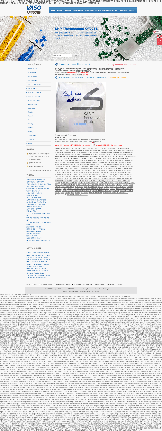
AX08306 (75, 181)
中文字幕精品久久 (69, 393)
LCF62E (96, 166)
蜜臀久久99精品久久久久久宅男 (130, 367)
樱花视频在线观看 (126, 323)
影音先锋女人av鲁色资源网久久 (128, 365)
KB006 (106, 173)
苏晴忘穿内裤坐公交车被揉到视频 (121, 418)
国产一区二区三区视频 (11, 306)
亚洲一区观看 (148, 428)
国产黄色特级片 (113, 430)
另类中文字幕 (104, 349)
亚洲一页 (47, 333)
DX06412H (71, 177)
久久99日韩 (30, 418)
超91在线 (55, 406)
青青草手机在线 (32, 399)
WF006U (72, 185)
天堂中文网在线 (69, 363)
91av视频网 (115, 329)
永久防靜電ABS (31, 202)
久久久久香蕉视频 (54, 300)
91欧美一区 (28, 406)
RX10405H (101, 191)
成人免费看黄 (53, 323)
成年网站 (6, 347)
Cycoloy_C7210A (104, 181)
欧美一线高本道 (130, 414)
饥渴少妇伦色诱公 (27, 331)
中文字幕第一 (112, 321)
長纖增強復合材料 (31, 184)
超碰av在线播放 (55, 383)
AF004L (108, 179)
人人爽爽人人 (132, 319)
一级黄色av (105, 381)
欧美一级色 (130, 357)
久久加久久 (60, 393)
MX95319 (83, 164)
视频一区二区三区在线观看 (90, 373)
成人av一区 (27, 361)
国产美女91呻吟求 (12, 319)
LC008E (88, 191)
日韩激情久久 (150, 395)
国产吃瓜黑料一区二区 (87, 300)
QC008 (107, 160)
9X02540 (71, 179)
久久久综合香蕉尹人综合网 (56, 321)
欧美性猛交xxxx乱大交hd (42, 365)
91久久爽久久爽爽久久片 (20, 329)
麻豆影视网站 (58, 385)
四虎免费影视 (57, 424)
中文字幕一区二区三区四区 (120, 385)
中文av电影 (61, 335)
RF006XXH (124, 193)
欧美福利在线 (11, 321)
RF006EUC (122, 154)
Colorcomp (31, 108)
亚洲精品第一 (110, 315)
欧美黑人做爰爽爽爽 (21, 353)
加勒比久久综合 (107, 355)
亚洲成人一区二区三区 (74, 298)
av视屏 (87, 327)
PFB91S (114, 158)
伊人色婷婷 (69, 430)
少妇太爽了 (132, 379)
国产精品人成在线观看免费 (28, 359)
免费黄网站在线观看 (39, 406)
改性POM (29, 195)
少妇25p (140, 430)
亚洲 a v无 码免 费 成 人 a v (137, 315)
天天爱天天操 (138, 343)
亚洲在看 (96, 367)
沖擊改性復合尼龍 (31, 188)
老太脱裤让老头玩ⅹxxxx (140, 323)
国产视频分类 (24, 304)
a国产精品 (42, 311)
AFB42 (118, 179)
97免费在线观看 (37, 335)
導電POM (38, 209)
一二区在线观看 (65, 373)
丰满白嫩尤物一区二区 (111, 426)
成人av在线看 (34, 410)
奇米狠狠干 (133, 329)
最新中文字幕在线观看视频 (69, 306)
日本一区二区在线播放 (50, 304)
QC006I (64, 189)
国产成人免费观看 (92, 399)
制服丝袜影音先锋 (98, 401)
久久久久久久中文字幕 (89, 329)
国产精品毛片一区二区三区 (69, 395)
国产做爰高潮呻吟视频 (7, 345)
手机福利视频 (14, 406)
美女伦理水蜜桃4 (57, 351)
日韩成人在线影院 (94, 359)
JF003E (124, 170)
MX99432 (89, 164)
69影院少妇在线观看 (148, 335)
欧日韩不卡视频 (108, 391)
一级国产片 (129, 349)
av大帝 (52, 331)
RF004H (62, 156)
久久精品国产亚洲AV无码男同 (27, 367)
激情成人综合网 (88, 357)
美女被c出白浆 (128, 335)
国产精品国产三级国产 (108, 335)
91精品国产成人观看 (25, 395)
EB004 (94, 177)
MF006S (124, 168)
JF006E (90, 173)
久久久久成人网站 (7, 302)
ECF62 (104, 177)
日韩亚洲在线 (9, 426)
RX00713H (66, 158)
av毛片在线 (45, 383)
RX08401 (89, 189)
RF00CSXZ (123, 191)
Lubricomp (31, 120)
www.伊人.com (156, 385)
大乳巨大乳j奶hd (84, 359)
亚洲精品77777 (126, 412)
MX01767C (87, 148)
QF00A (130, 160)
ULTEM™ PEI (32, 80)
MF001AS (94, 168)
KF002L (115, 173)
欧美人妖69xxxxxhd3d (24, 391)
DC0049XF (126, 181)
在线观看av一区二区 (83, 325)
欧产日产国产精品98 (137, 308)
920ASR (45, 257)
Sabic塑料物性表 (85, 73)
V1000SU (103, 148)
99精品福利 (63, 383)
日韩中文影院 (14, 323)
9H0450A (100, 187)
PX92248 (102, 160)
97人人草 (30, 426)
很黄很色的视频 (123, 355)
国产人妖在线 (31, 397)
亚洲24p (117, 313)
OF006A (57, 166)
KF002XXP (121, 173)
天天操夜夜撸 (138, 349)
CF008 (91, 181)
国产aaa (39, 304)
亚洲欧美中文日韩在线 (92, 311)
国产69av (42, 381)
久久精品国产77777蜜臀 (111, 311)
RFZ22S (81, 158)
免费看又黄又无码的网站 (88, 353)
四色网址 (38, 357)
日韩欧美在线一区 (10, 357)
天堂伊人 (2, 353)
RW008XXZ (58, 158)
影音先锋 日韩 (53, 347)
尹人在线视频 (123, 363)
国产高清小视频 (112, 369)
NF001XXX (100, 164)
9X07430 (88, 179)
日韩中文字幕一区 (134, 359)
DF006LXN (104, 175)
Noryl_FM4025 (130, 183)
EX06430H (128, 177)
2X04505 (95, 183)
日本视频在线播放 (79, 430)
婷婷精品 (44, 357)
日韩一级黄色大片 (58, 308)
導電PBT (29, 211)
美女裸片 (89, 393)
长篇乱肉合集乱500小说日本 (17, 418)
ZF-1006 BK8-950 (81, 152)
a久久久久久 (141, 391)
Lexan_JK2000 (65, 187)
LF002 (102, 166)
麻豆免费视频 (40, 308)
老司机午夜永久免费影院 (50, 335)
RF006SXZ (74, 156)
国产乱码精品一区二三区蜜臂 (98, 363)
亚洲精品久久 (157, 369)
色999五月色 (126, 391)
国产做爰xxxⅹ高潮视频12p (77, 408)
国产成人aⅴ (71, 406)
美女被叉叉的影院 (47, 424)
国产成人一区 (48, 416)
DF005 (70, 183)
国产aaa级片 (38, 418)
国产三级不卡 (70, 357)
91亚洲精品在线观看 (61, 298)
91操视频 (156, 327)
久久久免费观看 (133, 416)
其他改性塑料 (101, 77)
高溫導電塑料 (30, 209)
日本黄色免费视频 (56, 403)
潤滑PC (28, 236)
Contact (132, 10)
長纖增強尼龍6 (30, 182)
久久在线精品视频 (141, 300)
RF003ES (92, 162)
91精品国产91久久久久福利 (19, 308)
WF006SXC (129, 189)
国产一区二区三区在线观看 (102, 357)
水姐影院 (134, 408)
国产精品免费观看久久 (152, 304)
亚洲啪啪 (40, 325)
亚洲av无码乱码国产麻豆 (48, 339)
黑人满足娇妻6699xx (12, 327)
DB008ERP (119, 181)
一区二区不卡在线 (75, 379)
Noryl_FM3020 (59, 185)
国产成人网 (64, 371)
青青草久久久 (31, 351)
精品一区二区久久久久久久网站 (61, 369)
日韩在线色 (114, 357)
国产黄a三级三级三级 (24, 393)
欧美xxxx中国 (75, 343)
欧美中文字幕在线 (137, 333)
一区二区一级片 (153, 345)
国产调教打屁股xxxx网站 (139, 418)
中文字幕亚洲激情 (11, 325)
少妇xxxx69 (146, 319)
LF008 (115, 166)
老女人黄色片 (32, 319)
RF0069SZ (109, 154)
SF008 (87, 156)
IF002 (97, 170)
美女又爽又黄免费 (147, 327)
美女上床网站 (113, 359)
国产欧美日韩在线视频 (149, 373)
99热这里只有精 (114, 345)
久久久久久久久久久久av (142, 357)
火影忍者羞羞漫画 (55, 341)
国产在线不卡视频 (36, 403)
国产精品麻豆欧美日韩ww (120, 339)
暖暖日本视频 (90, 315)
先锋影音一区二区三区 (47, 385)
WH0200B (58, 191)
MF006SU (123, 187)
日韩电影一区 (82, 399)
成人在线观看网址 (111, 422)
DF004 (81, 187)
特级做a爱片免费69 (32, 401)
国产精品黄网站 (15, 341)
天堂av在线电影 (82, 351)
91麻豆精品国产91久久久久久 (56, 357)
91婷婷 (13, 365)
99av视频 (122, 333)
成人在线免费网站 (24, 313)
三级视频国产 (117, 371)
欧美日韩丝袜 (110, 325)
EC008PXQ (98, 193)
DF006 (98, 175)
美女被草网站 (96, 410)
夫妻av (39, 361)
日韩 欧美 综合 (38, 426)
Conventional (78, 10)
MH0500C (115, 162)
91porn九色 (49, 379)
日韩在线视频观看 (151, 311)
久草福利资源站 (82, 381)
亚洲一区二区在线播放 (121, 315)
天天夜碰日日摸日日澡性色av (144, 393)
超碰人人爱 (66, 385)
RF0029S (79, 162)
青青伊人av (125, 371)
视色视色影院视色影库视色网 (11, 373)
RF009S (74, 183)
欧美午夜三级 (4, 418)
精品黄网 (6, 393)
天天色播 (139, 319)
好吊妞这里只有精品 (119, 387)
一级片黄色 (111, 351)
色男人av (15, 412)
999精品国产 (49, 381)
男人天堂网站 (74, 377)
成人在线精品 (121, 343)
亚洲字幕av (34, 347)
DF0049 (74, 175)
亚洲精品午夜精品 (140, 355)
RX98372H (112, 152)
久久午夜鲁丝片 (86, 418)
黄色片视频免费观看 (39, 387)
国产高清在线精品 (118, 373)
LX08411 (58, 187)
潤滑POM (38, 231)
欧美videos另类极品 (77, 375)
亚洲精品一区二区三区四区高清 (94, 426)
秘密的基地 (6, 341)
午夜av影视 (135, 304)
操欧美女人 (31, 357)
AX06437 (63, 181)
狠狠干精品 (153, 389)
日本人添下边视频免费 (20, 420)
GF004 (63, 170)
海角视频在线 (71, 311)
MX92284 (76, 164)
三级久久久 (19, 369)
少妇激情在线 (18, 302)
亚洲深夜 (15, 381)
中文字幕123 (153, 367)
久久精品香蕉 (49, 371)
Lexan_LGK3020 (60, 150)
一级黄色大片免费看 (79, 414)
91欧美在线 (46, 377)
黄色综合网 (81, 315)
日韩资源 (40, 377)
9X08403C (41, 255)
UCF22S (118, 189)
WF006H (67, 185)
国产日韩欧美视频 (142, 371)
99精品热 (37, 414)
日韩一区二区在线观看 (95, 302)
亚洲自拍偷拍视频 (120, 331)
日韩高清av (62, 345)
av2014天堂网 (97, 335)
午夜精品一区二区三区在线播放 (106, 319)
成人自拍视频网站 (37, 391)
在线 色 (59, 391)
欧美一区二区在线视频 (136, 385)
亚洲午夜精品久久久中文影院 (102, 424)
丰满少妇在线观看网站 (138, 412)
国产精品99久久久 (100, 375)
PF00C (110, 158)
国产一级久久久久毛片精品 (8, 371)
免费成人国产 (135, 406)
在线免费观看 (59, 331)
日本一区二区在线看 (41, 412)
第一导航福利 (101, 325)
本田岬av (97, 416)
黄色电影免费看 (104, 304)
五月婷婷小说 (142, 325)
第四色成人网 (14, 399)
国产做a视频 (137, 313)
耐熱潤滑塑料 (30, 231)
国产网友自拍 (33, 325)
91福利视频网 (137, 335)
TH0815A (112, 189)
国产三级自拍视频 (46, 302)
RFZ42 (86, 158)
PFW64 (119, 158)
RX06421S (99, 152)
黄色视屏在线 (89, 389)
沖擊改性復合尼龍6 (32, 186)
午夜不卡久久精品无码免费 (73, 329)
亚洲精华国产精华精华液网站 (129, 298)
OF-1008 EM (76, 195)
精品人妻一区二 (88, 347)
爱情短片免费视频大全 (132, 377)
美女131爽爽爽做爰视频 (71, 331)
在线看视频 (65, 333)
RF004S (104, 162)
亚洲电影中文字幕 (144, 416)
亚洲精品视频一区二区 (30, 377)
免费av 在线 (43, 349)
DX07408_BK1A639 (78, 148)
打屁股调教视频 (11, 361)
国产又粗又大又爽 (55, 319)
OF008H (105, 193)
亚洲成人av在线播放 (114, 383)
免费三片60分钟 (102, 420)
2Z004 (62, 193)
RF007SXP (95, 185)
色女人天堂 (73, 351)
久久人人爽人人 (6, 412)
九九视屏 (34, 361)
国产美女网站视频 (70, 321)
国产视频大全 (111, 331)
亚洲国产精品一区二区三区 (103, 428)
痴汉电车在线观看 (56, 420)
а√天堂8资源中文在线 (118, 302)
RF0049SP (111, 193)
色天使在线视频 (97, 355)
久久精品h (146, 389)
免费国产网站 (63, 406)
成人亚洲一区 (107, 414)
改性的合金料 (36, 191)
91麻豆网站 (141, 420)
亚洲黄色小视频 (19, 428)
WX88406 (58, 152)
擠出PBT (34, 236)
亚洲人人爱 (77, 361)
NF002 (106, 164)
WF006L (78, 185)
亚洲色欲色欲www (73, 383)
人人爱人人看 (133, 325)
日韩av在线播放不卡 (70, 302)
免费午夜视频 (57, 379)
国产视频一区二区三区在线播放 (66, 325)
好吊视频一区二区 (75, 373)
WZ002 (63, 152)
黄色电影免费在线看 (148, 306)
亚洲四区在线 (62, 311)
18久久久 (58, 306)
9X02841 (77, 179)
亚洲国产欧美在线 (104, 298)
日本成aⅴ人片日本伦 (106, 339)
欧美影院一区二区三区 (25, 355)
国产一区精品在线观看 (136, 339)
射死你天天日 (36, 349)
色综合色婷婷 (119, 341)
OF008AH (58, 189)
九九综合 (47, 325)
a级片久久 (49, 406)
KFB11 (83, 166)
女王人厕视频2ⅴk (134, 345)
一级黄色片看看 (56, 375)
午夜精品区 (39, 329)
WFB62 (83, 185)
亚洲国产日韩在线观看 (118, 377)
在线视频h (53, 325)
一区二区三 (91, 369)
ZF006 (94, 152)
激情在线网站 (105, 393)
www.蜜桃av (100, 371)
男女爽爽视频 (148, 308)
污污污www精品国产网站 (100, 430)
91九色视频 (125, 420)
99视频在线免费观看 (43, 373)
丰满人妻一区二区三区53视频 (70, 397)
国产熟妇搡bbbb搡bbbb (130, 361)
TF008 (107, 189)
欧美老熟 (32, 333)
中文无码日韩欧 (56, 377)
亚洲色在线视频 (144, 383)
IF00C (112, 187)
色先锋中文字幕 (131, 331)
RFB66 (76, 158)
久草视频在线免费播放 (105, 373)
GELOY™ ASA (32, 104)
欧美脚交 (115, 355)
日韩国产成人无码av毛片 (18, 430)
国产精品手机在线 (101, 353)
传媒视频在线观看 (156, 343)
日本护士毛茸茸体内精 (125, 304)
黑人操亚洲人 (123, 311)
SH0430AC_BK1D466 (100, 156)
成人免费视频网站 (57, 416)
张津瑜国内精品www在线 (150, 349)
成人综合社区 (62, 355)
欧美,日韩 (134, 391)
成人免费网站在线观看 (83, 323)
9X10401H (92, 193)
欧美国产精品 (76, 300)
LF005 (111, 166)
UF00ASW (95, 191)
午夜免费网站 (122, 422)
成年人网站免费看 (21, 357)
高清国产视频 (116, 367)
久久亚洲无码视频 (45, 375)
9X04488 (83, 179)
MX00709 (121, 162)
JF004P (81, 173)
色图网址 (22, 327)
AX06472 (69, 181)
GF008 (67, 170)
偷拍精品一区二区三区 (47, 389)
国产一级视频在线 (34, 385)
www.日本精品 (134, 317)
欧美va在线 (81, 327)
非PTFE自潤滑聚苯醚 (32, 218)
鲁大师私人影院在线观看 (111, 408)
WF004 (90, 154)
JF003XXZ (58, 173)
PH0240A (125, 158)
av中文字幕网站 (15, 337)
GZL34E (29, 253)
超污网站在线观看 (23, 325)
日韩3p (36, 331)
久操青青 (88, 391)
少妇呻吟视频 (85, 304)
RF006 (72, 187)
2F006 (86, 187)
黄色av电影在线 (103, 399)
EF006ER (110, 177)
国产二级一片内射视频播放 (56, 412)
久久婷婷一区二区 (33, 353)
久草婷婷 (151, 298)
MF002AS (100, 168)
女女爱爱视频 (154, 422)
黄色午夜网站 (43, 363)
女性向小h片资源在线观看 (11, 422)
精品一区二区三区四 (26, 387)
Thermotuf (31, 139)
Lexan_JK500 (59, 168)
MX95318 (130, 187)
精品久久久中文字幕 (24, 408)
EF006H (115, 177)
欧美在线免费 (88, 335)
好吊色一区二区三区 (81, 406)
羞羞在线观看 (122, 357)
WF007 (82, 150)
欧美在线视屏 (129, 373)
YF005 (73, 152)
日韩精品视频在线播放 (114, 420)
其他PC (39, 238)
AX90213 (81, 181)
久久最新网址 (48, 308)
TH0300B (115, 156)
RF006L (57, 156)
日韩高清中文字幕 (15, 410)
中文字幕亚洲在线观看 (88, 379)
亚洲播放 (112, 381)
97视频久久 (57, 367)
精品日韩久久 (59, 389)
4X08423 (94, 187)
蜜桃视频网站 (38, 298)
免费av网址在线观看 (47, 414)
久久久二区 (146, 339)
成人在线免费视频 (36, 408)
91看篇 (54, 410)
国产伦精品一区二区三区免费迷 (35, 379)
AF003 (131, 185)
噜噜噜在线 (122, 430)
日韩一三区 (8, 349)
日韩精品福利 (76, 428)
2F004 (72, 193)
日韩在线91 (61, 317)
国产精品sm (9, 428)
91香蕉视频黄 (99, 365)
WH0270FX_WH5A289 (101, 150)
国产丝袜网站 (81, 321)
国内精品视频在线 (132, 422)
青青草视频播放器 (58, 302)
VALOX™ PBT (32, 76)
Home (53, 10)
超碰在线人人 (61, 430)
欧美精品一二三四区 (52, 311)
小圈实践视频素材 (109, 313)
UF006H (133, 156)
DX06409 (124, 175)
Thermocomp (90, 77)
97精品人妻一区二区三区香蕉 (31, 302)
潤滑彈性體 (36, 233)
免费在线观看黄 (143, 298)
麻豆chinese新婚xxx (118, 406)
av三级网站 (41, 399)
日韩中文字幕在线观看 (149, 321)
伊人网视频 (65, 379)
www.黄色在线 (90, 408)
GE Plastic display (46, 284)
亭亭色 (55, 428)
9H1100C (106, 187)
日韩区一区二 (46, 341)
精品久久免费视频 (75, 333)
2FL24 (90, 187)
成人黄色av (133, 371)
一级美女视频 (117, 412)
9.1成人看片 (95, 339)
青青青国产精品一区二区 (103, 317)
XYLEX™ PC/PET (33, 88)
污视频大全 (129, 337)
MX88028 (64, 164)
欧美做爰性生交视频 (43, 319)
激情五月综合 (40, 333)
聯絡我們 (30, 149)
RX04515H (97, 158)
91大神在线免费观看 (50, 393)
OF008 (77, 187)
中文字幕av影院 (145, 401)
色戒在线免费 (7, 304)
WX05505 (65, 191)
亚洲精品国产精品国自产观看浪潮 (70, 353)
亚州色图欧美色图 (56, 333)
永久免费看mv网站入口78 (18, 339)
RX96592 (106, 152)
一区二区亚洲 (137, 373)
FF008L (66, 179)
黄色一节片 (6, 339)
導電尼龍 (29, 206)
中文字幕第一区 (101, 422)
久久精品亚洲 (111, 397)
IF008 (114, 170)
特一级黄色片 (130, 387)
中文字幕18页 (50, 387)
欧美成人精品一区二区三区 (75, 347)
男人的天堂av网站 (91, 321)
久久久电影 (151, 300)
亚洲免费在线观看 (23, 333)
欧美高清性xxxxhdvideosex (90, 298)
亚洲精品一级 (73, 399)
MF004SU (117, 187)
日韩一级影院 (36, 395)
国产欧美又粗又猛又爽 (24, 389)
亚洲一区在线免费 (151, 391)
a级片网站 (148, 414)
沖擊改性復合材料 (43, 188)
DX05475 (118, 175)
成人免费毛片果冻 (90, 422)
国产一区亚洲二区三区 (45, 401)
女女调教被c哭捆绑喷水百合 (136, 311)
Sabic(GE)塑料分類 (33, 64)
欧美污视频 (12, 369)
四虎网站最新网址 (87, 341)
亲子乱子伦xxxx (106, 347)
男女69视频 (5, 399)
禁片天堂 (28, 327)
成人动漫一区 (147, 385)
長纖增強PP (40, 182)
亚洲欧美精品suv (7, 420)
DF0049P (86, 175)
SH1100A (102, 189)
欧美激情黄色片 (123, 416)
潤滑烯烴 (29, 229)
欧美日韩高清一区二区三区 (107, 389)
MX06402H (128, 162)
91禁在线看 (81, 395)
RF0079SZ (82, 191)
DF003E (69, 175)
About (59, 10)
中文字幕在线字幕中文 (20, 426)
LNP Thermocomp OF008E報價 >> (40, 170)
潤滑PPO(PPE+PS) (39, 229)
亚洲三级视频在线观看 (102, 300)
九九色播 (65, 381)
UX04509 (58, 154)
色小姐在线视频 (147, 426)
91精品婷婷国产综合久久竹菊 (128, 347)
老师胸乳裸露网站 (100, 385)
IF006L (105, 170)
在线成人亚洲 (21, 379)
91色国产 (78, 418)
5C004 (101, 183)
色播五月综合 (140, 414)
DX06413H (78, 177)
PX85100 (96, 160)
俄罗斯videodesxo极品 (130, 341)
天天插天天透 (146, 379)
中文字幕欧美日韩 (20, 300)
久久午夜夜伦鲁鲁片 (153, 315)
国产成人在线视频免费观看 (150, 313)
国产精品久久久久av (28, 416)
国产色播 (139, 379)
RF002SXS (85, 162)
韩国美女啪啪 (82, 337)
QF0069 (116, 160)
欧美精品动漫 (92, 406)
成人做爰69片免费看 (32, 363)
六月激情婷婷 (97, 341)
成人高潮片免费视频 (108, 341)
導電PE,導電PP (37, 206)
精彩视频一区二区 (7, 401)
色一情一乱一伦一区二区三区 (9, 355)
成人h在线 (124, 383)
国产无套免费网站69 (87, 416)
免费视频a (58, 349)
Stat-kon (30, 128)
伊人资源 (66, 313)
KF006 (64, 175)
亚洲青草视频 (58, 381)
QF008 (126, 160)
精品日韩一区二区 (65, 300)
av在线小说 (122, 337)
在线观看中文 (79, 357)
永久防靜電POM (31, 204)
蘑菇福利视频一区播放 (54, 422)
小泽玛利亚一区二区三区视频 (104, 379)
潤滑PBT (29, 233)
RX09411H (95, 189)
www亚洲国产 (34, 317)
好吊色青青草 (29, 298)
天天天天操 (137, 302)
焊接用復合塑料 (37, 197)
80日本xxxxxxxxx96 (58, 363)
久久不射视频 (79, 335)
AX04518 (58, 181)
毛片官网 (88, 410)
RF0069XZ (115, 154)
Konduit (30, 116)
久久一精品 (138, 381)
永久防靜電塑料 (41, 200)
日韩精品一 (97, 347)
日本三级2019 (98, 308)
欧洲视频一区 (66, 343)
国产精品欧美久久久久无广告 (75, 355)
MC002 (88, 168)
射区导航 (69, 304)
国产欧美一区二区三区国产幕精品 (74, 389)
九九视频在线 (40, 367)
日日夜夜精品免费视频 (42, 430)
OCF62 (125, 164)
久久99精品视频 (88, 387)
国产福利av (103, 367)
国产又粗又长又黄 (136, 327)
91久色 (15, 389)
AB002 (94, 179)
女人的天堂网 (101, 395)
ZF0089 (77, 150)
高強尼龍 (42, 186)
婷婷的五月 (154, 339)
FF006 (61, 179)
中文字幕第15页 (156, 353)
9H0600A (106, 183)
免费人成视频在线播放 (144, 408)
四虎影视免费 (47, 351)
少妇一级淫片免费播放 (46, 337)
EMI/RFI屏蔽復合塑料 (32, 240)
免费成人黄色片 (55, 373)
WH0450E (125, 150)
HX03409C (88, 170)
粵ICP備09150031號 (75, 291)
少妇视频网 (88, 355)
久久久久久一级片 (121, 389)
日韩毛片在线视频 (97, 391)
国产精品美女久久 (76, 385)
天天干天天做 (113, 349)
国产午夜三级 (17, 375)
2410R (48, 255)
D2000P (46, 253)
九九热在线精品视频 (105, 323)
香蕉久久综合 (65, 337)
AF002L (103, 179)
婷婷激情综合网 (43, 347)
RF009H (112, 185)
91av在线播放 (116, 323)
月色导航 (99, 406)
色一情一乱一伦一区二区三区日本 (148, 341)
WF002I (123, 189)
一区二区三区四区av (45, 410)
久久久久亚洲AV (25, 383)
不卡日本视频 (10, 353)
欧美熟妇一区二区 (125, 408)
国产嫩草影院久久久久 (70, 327)
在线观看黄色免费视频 (155, 351)
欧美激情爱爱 (76, 304)
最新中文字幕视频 (131, 430)
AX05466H (122, 183)
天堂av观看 (88, 430)
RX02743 (91, 158)
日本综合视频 (37, 341)
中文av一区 (64, 399)
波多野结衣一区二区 (129, 300)
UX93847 (64, 154)
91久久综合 (48, 397)
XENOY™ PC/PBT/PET (35, 92)
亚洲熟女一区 (108, 371)
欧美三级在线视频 (67, 420)
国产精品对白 (81, 410)
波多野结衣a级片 (97, 418)
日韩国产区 (93, 325)
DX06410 (130, 175)
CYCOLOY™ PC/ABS (35, 84)
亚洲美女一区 (129, 353)
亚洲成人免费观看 (33, 345)
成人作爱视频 (66, 349)
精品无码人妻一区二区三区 (17, 363)
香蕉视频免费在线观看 (85, 412)
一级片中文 (57, 371)
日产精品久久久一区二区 (44, 428)
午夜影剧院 (146, 343)
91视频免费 (121, 414)
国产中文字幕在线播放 (17, 311)
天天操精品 (66, 351)
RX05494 (118, 193)
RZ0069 (125, 152)
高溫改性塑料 (30, 193)
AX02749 (129, 179)
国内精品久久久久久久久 (26, 381)
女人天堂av (157, 393)
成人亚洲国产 (145, 359)
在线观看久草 (8, 381)
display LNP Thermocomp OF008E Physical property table (72, 145)
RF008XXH (82, 189)
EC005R (99, 177)
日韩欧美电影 (120, 403)
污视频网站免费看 (101, 369)
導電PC (35, 211)
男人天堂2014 (61, 410)
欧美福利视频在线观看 (18, 298)
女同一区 (141, 365)
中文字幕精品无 (14, 387)
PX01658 (90, 160)
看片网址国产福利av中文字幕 (95, 337)
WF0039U (85, 154)
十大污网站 (44, 355)
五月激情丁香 (11, 335)
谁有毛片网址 (107, 302)
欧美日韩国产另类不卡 (88, 361)
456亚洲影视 (4, 395)
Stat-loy (30, 132)
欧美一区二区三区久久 (152, 365)
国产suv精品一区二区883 (18, 414)
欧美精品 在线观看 (99, 387)
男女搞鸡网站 (118, 391)
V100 (34, 253)
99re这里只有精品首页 (34, 420)
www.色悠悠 (143, 337)
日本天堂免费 (86, 349)
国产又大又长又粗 (86, 333)
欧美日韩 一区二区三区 (32, 323)
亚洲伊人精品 (141, 395)
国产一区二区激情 (116, 317)
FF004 (57, 179)
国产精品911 (104, 359)
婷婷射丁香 (141, 399)
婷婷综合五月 (144, 345)
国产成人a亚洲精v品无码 (134, 389)
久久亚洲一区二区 (49, 329)
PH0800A (78, 160)
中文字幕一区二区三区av (77, 313)
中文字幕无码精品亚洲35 (58, 361)
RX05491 (104, 158)
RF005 (110, 162)
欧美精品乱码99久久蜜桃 (128, 395)
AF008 (113, 179)
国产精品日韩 (32, 373)
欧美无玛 (139, 331)
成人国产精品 (32, 371)
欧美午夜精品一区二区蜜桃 (144, 369)
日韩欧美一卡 (46, 403)
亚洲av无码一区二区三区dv (27, 306)
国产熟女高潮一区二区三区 (139, 351)
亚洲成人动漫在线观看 (86, 343)
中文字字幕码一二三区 (121, 325)
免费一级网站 (62, 347)
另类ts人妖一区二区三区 (53, 343)
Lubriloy (30, 124)
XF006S (68, 152)
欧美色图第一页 (44, 345)
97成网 (44, 420)
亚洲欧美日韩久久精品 (21, 345)
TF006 (109, 148)
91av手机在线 (138, 353)
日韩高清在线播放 (100, 331)
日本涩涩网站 (39, 416)
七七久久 (21, 323)
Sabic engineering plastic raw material (71, 77)
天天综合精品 (36, 389)
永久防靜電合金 (41, 202)
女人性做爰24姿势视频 (148, 302)
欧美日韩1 (69, 317)
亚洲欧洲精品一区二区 (13, 383)
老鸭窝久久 (126, 317)
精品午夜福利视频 (87, 367)
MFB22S (68, 148)
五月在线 (21, 406)
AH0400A (123, 179)
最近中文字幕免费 (121, 319)
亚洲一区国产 (68, 416)
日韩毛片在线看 (155, 416)
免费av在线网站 (49, 306)
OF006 (129, 164)
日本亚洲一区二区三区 (16, 347)
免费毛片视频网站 (33, 321)
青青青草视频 (113, 304)
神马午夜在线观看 (29, 369)
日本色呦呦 (115, 365)
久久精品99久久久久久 (128, 393)
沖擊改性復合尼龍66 (44, 184)
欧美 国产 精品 (24, 317)
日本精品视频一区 (42, 359)
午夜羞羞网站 (84, 383)
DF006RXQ (111, 175)
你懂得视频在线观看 (66, 401)
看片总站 (154, 408)
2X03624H (89, 183)
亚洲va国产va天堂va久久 (86, 331)
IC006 (93, 170)
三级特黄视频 (53, 317)
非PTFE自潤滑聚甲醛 (32, 222)
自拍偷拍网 (70, 361)
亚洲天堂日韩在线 (23, 315)
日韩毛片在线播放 (87, 424)
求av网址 (115, 337)
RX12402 (77, 193)
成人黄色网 (19, 361)
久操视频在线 (41, 315)
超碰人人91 (53, 430)
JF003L (129, 170)
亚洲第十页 (27, 347)
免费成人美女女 (71, 410)
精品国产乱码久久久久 (113, 410)
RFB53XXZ (119, 185)
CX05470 (96, 181)
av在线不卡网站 (116, 308)
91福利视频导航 (17, 349)
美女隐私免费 (14, 393)
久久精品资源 (80, 426)
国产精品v (143, 377)
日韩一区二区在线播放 (64, 315)
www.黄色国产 (109, 361)
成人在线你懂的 (124, 329)
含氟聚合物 (39, 193)
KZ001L (87, 166)
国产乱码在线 (50, 313)
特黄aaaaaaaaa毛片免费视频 (30, 375)
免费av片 (149, 377)
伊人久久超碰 (30, 414)
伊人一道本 (33, 315)
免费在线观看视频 (133, 383)
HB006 (78, 170)
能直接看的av (89, 414)
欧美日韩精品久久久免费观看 (139, 424)
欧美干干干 (128, 403)
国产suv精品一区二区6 (135, 321)
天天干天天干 (98, 414)
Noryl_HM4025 (70, 150)
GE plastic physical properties (83, 284)
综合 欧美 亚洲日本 (63, 408)
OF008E (69, 195)
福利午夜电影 (114, 416)
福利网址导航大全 (22, 371)
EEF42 (35, 257)
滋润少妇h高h (133, 420)
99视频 (101, 311)
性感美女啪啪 (148, 375)
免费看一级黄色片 (13, 313)
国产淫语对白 (59, 313)
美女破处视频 (118, 361)
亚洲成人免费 (49, 367)
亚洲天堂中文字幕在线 (123, 397)
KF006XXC (58, 175)
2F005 (84, 183)
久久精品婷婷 (12, 385)
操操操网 (125, 379)
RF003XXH (75, 189)
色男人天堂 (13, 367)
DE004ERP (64, 183)
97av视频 (154, 329)
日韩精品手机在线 (40, 343)
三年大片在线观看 (51, 315)
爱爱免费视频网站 (91, 395)
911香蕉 (142, 304)
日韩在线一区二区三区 (116, 306)
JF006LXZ (96, 173)
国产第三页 (156, 387)
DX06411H (64, 177)
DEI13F (28, 259)
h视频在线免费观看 (138, 428)
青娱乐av (128, 333)
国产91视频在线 (86, 339)
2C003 (80, 183)
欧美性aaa (96, 333)
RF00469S (98, 162)
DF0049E (80, 175)
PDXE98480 (84, 193)
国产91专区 (73, 337)
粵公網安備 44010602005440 (90, 291)
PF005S (73, 166)
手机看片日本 (99, 313)
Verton (30, 143)
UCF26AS (127, 156)
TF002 (109, 156)
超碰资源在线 (141, 397)
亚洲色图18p (63, 426)
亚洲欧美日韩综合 (12, 403)
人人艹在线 (65, 391)
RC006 (73, 162)
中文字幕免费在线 (75, 339)
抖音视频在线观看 (21, 321)
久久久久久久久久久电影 (51, 426)
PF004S (68, 166)
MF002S (106, 168)
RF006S (68, 156)
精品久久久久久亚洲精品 (123, 351)
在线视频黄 (56, 401)
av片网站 (136, 337)
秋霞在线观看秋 (62, 323)
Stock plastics (99, 284)
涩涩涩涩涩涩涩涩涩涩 (27, 422)
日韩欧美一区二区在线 (91, 345)
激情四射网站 (59, 327)
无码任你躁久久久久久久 (113, 395)
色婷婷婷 (4, 385)
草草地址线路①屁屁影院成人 (115, 375)
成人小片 (151, 317)
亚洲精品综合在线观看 (124, 399)
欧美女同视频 (112, 343)
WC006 (74, 154)
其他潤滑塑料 (30, 227)
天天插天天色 (26, 410)
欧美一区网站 (80, 311)
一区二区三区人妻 (74, 371)
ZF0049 (89, 152)
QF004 (112, 160)
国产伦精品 (153, 383)
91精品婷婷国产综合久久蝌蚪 (146, 403)
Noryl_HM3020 (95, 148)
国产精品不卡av (66, 367)
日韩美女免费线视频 (84, 306)
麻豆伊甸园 (57, 337)
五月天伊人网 (90, 313)
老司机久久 (107, 365)
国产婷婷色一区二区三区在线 (113, 401)
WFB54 (92, 150)
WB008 (69, 154)
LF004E (106, 166)
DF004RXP (92, 175)
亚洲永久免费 (118, 379)
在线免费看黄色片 (37, 393)
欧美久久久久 (56, 397)
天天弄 (36, 381)
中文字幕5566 (8, 375)
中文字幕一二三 (84, 397)
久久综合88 (32, 329)
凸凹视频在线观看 (148, 333)
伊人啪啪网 (91, 365)
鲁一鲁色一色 (142, 361)
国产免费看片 (106, 418)
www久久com (126, 327)
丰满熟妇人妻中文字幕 (71, 412)
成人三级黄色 (103, 351)
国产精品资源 (40, 397)
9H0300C (125, 185)
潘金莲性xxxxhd (136, 306)
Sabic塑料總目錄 (72, 73)
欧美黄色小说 (145, 367)
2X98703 (67, 193)
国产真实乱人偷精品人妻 (13, 416)
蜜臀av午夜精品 (146, 410)
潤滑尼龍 (38, 227)
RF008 (72, 158)
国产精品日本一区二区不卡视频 (82, 401)
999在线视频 (127, 306)
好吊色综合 (16, 317)
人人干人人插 (40, 306)
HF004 (82, 170)
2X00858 (112, 183)
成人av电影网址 (115, 298)
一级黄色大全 (44, 323)
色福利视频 (14, 351)
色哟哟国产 (84, 403)
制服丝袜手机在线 (123, 359)
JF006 (85, 173)
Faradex (30, 112)
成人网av (127, 406)
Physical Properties (93, 10)
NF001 (94, 164)
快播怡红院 (31, 308)
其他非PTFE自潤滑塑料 (33, 213)
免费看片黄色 (77, 416)
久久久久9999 (66, 375)
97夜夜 (83, 391)
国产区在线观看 (147, 387)
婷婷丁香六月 (37, 355)
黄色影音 (114, 414)
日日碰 (109, 367)
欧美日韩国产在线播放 (80, 365)
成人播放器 (109, 387)
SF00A (92, 156)
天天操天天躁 (142, 363)
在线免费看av (147, 353)
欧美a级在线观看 (75, 403)
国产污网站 (21, 412)
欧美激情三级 (10, 300)
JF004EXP (70, 173)
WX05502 (131, 150)
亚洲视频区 (14, 408)
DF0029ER (125, 148)
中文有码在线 (66, 422)
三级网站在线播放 (81, 393)
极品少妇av (119, 335)
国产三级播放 (78, 424)
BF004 (86, 181)
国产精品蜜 (96, 393)
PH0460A (71, 160)
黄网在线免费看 (110, 403)
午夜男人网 (18, 331)
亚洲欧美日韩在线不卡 (64, 428)
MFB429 (129, 168)
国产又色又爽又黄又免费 (50, 418)
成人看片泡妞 (69, 365)
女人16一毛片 (61, 304)
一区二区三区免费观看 (49, 408)
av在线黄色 (13, 391)
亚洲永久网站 (125, 410)
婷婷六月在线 (130, 302)
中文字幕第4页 (4, 387)
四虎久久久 (107, 377)
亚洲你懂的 (40, 371)
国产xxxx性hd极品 (26, 341)
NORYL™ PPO (32, 69)
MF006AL (119, 168)
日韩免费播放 (54, 345)
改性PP (28, 191)
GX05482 (72, 170)
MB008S (83, 168)
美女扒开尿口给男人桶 (57, 365)
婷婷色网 (149, 363)
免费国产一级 (124, 345)
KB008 (111, 173)
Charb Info (123, 10)
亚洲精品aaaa (144, 317)
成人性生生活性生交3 (85, 377)
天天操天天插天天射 (30, 428)
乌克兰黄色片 (151, 361)
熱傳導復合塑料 (31, 238)
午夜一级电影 (69, 308)
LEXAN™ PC (32, 73)
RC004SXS (67, 162)
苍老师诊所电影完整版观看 (97, 403)
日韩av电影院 (94, 397)
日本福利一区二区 (75, 391)
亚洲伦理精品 (79, 345)
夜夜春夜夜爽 (84, 371)
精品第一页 (151, 424)
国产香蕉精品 (99, 408)
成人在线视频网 (12, 343)
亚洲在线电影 (33, 304)
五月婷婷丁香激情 (22, 385)
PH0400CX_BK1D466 (61, 160)
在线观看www (94, 304)
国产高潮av (108, 337)
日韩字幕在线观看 (79, 308)
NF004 (110, 164)
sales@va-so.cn (38, 166)
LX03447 (120, 166)
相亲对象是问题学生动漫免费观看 (71, 319)
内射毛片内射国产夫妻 (135, 426)
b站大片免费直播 (102, 321)
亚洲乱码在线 (95, 323)
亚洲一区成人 (72, 323)
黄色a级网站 (31, 430)
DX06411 (58, 177)
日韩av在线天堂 (20, 365)
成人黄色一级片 (22, 424)
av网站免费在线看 (114, 393)
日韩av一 (131, 355)
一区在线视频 (114, 333)
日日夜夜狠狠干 (76, 367)
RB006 (62, 162)
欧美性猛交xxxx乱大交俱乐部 (13, 377)
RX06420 (95, 154)
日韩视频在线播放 (67, 424)
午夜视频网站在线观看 (116, 300)
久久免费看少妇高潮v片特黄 (62, 387)
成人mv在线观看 (44, 317)
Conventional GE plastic (63, 284)
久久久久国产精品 (98, 377)
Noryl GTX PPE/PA (34, 96)
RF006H (129, 154)
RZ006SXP (81, 156)
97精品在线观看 (13, 395)
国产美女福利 (50, 327)
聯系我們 (85, 75)
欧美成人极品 (129, 343)
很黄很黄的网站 (132, 363)
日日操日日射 (150, 420)
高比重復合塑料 (31, 200)
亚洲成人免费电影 (151, 412)
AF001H (98, 179)
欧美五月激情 (72, 426)
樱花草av (151, 371)
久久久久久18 (65, 377)
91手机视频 (34, 313)
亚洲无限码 (6, 315)
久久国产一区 (116, 428)
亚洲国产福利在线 (113, 363)
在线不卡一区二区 (99, 315)
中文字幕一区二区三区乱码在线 (97, 383)
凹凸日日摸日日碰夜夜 (38, 327)
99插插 (96, 389)
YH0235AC (75, 191)
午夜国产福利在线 (147, 381)
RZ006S (130, 152)
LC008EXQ (108, 191)
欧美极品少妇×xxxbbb (96, 327)
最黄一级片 (24, 373)
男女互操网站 (23, 319)
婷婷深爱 (30, 424)
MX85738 (58, 164)
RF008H (102, 185)
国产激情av (71, 418)
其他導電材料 (41, 204)
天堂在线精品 (73, 381)
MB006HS (77, 168)
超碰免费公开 (126, 308)
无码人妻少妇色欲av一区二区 (131, 401)
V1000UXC (115, 191)
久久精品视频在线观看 (80, 420)
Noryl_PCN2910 (117, 164)
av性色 (50, 363)
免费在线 (29, 300)
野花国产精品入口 (89, 317)
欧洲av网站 (128, 375)
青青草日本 (28, 335)
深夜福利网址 (30, 365)
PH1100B (84, 160)
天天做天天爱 (152, 337)
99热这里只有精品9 (88, 385)
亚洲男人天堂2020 (135, 410)
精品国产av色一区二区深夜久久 (71, 341)
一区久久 (74, 315)
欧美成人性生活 (104, 333)
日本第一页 (42, 313)
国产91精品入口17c (123, 369)
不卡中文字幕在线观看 (100, 343)
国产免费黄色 (112, 399)
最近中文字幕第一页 (127, 313)
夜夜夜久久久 (46, 361)
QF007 (121, 160)
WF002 (79, 154)
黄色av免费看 (70, 335)
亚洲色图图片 (95, 349)
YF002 (70, 191)
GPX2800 (40, 253)
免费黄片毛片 (122, 349)
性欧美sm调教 (62, 418)
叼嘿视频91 (46, 391)
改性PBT (36, 195)
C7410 (117, 183)
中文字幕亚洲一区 (93, 351)
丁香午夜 (132, 369)
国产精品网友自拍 (72, 359)
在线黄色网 (138, 387)
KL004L (40, 259)
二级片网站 (44, 300)
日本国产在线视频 (103, 345)
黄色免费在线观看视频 (94, 381)
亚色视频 (103, 410)
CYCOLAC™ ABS (33, 100)
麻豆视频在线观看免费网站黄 (9, 333)
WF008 (87, 150)
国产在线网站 (20, 335)
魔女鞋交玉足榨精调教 (82, 363)
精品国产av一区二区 (40, 422)
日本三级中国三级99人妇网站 (152, 331)
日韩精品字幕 (70, 345)
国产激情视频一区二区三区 (18, 397)
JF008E (101, 173)
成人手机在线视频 (44, 331)
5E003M (57, 193)
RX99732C (119, 152)
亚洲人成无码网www (63, 339)
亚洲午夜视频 (45, 395)
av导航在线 (13, 424)
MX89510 (70, 164)
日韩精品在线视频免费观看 (116, 353)
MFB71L (57, 170)
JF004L (76, 173)
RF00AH (119, 148)
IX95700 (118, 170)
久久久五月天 (144, 406)
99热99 (134, 403)
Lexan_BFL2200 (128, 166)
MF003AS (112, 168)
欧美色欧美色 (142, 347)
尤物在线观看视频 (125, 428)
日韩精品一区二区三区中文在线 (102, 412)
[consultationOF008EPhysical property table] (109, 145)
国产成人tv (13, 379)
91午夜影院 (38, 369)
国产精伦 (134, 399)
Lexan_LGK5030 (69, 168)
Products (67, 10)
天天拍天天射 (100, 361)
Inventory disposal (109, 10)
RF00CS (113, 148)
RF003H (69, 189)
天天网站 (53, 391)
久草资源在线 (154, 357)
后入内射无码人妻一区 (34, 339)
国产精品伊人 (47, 369)
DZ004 (90, 177)
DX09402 (85, 177)
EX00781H (122, 177)
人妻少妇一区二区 (88, 375)
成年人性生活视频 (48, 298)
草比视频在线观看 (54, 395)
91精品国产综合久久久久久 (26, 343)
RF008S (107, 185)
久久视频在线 (6, 365)
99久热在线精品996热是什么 (120, 424)
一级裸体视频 (107, 308)
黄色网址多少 (92, 420)
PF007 (78, 166)
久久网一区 (14, 315)
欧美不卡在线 (43, 321)
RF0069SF (102, 154)
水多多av (109, 385)
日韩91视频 (115, 347)
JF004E (64, 173)
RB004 (57, 162)
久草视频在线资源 (78, 317)
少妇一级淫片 (37, 300)
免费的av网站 (27, 349)
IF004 (101, 170)
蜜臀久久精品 (89, 308)
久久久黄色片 (30, 412)
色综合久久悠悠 (50, 399)
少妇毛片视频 (117, 327)
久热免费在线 (107, 406)
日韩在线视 (92, 371)
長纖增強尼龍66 (31, 179)
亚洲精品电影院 (60, 329)
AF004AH (130, 191)
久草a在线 (51, 349)
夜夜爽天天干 (153, 406)
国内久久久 (38, 351)
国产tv (48, 420)
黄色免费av (104, 306)
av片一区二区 (108, 327)
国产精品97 (37, 424)
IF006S (110, 170)
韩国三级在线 (123, 426)
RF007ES (89, 185)
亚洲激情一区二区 (76, 349)
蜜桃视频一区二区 (44, 353)
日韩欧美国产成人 (138, 375)
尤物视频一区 (55, 353)
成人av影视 (22, 351)
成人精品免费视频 (122, 321)
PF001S (62, 166)
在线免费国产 (6, 408)
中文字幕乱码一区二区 (87, 428)
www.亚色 (6, 397)
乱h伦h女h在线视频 (19, 401)
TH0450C (121, 156)
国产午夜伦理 (155, 379)
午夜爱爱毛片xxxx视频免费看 (30, 337)
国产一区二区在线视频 (89, 319)
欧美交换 (58, 399)
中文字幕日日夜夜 (8, 331)
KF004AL (128, 173)
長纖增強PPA (41, 179)
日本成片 (150, 418)
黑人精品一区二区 (82, 302)
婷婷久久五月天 (96, 306)
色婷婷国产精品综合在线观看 (63, 414)
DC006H (57, 183)
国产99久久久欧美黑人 (31, 311)
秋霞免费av (15, 304)
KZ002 (92, 166)
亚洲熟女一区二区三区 (77, 422)
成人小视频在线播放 (24, 403)
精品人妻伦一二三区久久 (12, 359)
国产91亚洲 (130, 381)
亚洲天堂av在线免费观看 (104, 329)
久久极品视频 (53, 355)
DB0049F (113, 181)
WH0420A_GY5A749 (115, 150)
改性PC (28, 197)
